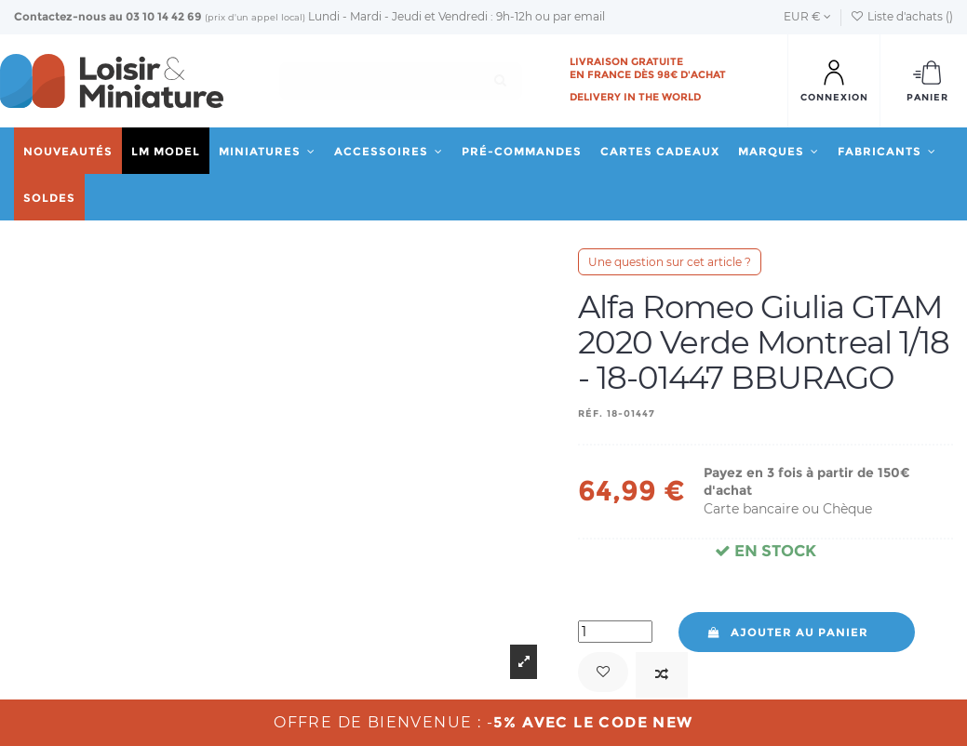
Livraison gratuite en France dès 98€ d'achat (648, 68)
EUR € (807, 16)
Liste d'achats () (902, 16)
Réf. (590, 413)
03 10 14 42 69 (164, 16)
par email (579, 16)
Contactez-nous (60, 16)
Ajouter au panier (786, 632)
